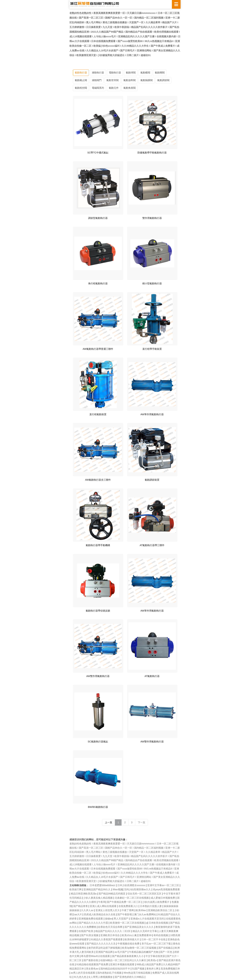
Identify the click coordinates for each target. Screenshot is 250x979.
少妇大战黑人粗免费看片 (156, 902)
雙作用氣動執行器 (152, 218)
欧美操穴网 (75, 889)
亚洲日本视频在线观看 (122, 964)
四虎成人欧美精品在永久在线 (100, 914)
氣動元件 (114, 87)
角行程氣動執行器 (98, 283)
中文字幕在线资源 (155, 956)
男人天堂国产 (121, 918)
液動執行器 (98, 72)
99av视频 (117, 889)
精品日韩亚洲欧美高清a (84, 893)
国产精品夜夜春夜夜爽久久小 (128, 956)
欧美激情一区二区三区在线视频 (127, 922)
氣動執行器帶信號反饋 (98, 610)
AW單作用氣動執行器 (152, 414)
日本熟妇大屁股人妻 (151, 906)
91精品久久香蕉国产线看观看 (107, 939)
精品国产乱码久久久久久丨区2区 (113, 931)
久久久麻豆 (140, 960)
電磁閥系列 (98, 87)
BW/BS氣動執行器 (98, 807)
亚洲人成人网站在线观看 (103, 906)
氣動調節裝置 (152, 479)
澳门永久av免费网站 (145, 914)
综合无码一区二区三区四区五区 (144, 893)
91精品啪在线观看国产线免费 (92, 964)
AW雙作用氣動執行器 (98, 676)
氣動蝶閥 (145, 72)
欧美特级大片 (132, 939)
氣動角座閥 (129, 87)
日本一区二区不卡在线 (153, 939)
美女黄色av (92, 968)
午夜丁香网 (128, 910)
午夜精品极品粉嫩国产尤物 (144, 952)
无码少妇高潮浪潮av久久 (138, 889)
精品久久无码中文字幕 (145, 931)
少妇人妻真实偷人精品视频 (98, 897)
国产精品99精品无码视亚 (112, 893)
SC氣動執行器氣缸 (98, 741)
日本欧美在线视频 (159, 922)
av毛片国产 (121, 952)
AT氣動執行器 (152, 676)
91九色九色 (80, 977)
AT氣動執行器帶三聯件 (152, 545)
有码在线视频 (161, 935)
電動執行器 (115, 72)
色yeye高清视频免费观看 (166, 889)
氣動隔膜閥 (146, 80)
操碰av (108, 918)
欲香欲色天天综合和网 (110, 927)
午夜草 (101, 902)
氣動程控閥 (81, 87)
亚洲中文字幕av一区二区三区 (163, 885)
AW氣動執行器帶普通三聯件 (98, 349)
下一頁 (141, 822)
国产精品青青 (81, 906)
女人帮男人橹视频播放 (100, 977)
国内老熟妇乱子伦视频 (109, 972)
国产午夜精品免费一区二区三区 (124, 902)
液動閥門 (97, 80)
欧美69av (141, 910)
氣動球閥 (131, 72)
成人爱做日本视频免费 (163, 897)
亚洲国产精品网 (104, 952)
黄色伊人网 (152, 968)
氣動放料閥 (129, 80)
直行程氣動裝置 (97, 414)
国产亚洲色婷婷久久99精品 (130, 977)
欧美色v (152, 960)
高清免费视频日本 (170, 968)
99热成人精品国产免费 (149, 964)
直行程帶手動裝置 (152, 349)
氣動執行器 (81, 72)
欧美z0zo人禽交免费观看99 (137, 935)
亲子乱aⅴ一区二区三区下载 (156, 943)
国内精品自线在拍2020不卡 (115, 968)
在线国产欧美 (86, 931)
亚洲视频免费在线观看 (91, 918)
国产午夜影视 (125, 914)
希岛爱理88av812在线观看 (96, 956)
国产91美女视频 (90, 935)
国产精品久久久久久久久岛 (101, 943)
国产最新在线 (91, 960)
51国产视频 (138, 968)
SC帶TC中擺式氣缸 (98, 152)
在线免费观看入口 (128, 906)
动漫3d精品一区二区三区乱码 (116, 960)
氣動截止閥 (81, 80)
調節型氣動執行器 (98, 218)
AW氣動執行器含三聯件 (98, 479)
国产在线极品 (166, 947)
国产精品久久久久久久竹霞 (94, 922)
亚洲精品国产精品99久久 (97, 889)
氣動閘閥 (160, 72)
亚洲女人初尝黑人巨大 (107, 910)
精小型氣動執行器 (152, 283)
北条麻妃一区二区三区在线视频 (132, 897)
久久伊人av (87, 910)
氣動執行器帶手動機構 (98, 545)
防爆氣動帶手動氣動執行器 (152, 152)
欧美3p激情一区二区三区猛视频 (139, 947)
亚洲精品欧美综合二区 (160, 910)
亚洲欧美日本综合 (110, 935)
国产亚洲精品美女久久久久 (139, 927)
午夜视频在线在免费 (129, 943)
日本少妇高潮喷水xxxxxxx (131, 885)
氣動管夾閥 (112, 80)
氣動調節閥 (163, 80)
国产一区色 (166, 952)
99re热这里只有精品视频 (137, 972)
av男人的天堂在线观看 (83, 972)
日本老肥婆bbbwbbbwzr (103, 885)
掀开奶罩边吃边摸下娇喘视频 (104, 947)
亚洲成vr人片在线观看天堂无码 (147, 918)
